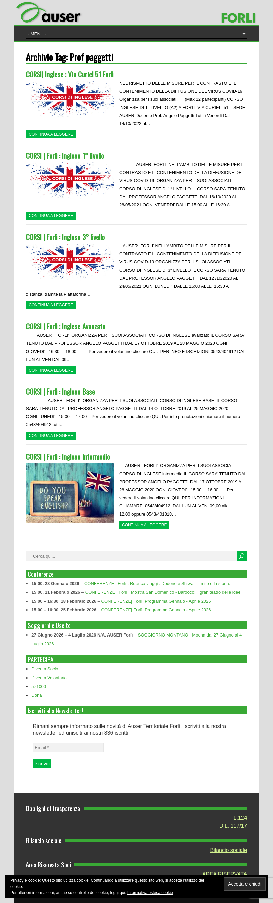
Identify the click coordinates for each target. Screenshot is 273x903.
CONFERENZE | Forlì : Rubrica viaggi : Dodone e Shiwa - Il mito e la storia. (157, 583)
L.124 (240, 818)
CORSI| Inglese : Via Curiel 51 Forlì (69, 74)
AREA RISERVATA (224, 874)
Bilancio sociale (228, 850)
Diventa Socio (44, 668)
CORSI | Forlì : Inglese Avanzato (65, 326)
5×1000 (38, 686)
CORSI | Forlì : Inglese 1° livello (65, 155)
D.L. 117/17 (233, 826)
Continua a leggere (51, 134)
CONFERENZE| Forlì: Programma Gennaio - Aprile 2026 (156, 601)
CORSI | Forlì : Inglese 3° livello (65, 237)
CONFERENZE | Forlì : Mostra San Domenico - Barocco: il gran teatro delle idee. (163, 592)
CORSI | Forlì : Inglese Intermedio (68, 456)
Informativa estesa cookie (150, 892)
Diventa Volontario (49, 677)
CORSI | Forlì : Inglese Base (60, 391)
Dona (36, 695)
